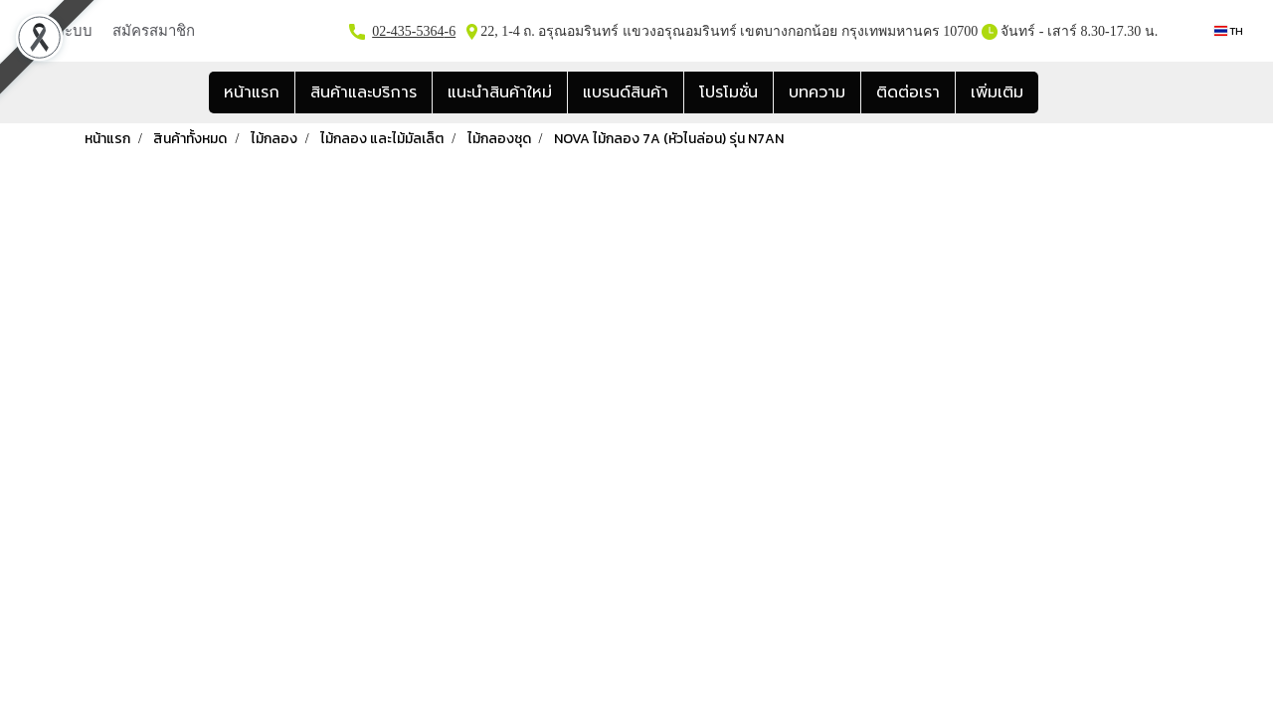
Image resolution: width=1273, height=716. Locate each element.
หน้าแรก (251, 92)
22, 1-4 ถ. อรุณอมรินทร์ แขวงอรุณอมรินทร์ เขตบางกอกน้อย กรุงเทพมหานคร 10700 (728, 31)
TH (1228, 31)
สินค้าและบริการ (363, 92)
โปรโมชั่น (728, 92)
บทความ (817, 92)
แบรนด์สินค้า (625, 92)
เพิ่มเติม (997, 92)
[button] (1056, 92)
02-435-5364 (408, 31)
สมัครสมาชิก (153, 30)
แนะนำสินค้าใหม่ (500, 92)
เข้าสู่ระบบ (58, 30)
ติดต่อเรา (908, 92)
